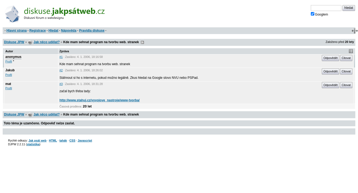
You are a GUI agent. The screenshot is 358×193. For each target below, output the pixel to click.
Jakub (10, 70)
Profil (8, 61)
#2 (61, 70)
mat (8, 84)
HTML (53, 140)
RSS (142, 42)
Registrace (37, 30)
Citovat (346, 58)
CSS (72, 140)
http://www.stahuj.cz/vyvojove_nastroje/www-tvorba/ (100, 100)
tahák (63, 140)
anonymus (13, 57)
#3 (61, 84)
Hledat (53, 30)
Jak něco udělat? (47, 42)
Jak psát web (37, 140)
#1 (61, 56)
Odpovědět (330, 58)
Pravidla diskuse (92, 30)
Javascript (85, 140)
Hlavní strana (16, 30)
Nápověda (68, 30)
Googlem (319, 14)
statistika (33, 144)
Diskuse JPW (14, 42)
